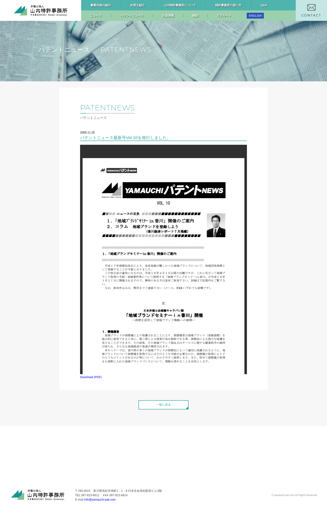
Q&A (264, 5)
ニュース (96, 15)
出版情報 (168, 15)
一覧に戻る (163, 404)
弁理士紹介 (137, 5)
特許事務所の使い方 (228, 5)
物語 (195, 15)
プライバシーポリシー (167, 446)
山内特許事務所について (180, 5)
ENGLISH (255, 15)
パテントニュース (132, 15)
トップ (43, 439)
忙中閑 (104, 471)
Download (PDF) (91, 377)
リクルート (224, 15)
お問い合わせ (161, 439)
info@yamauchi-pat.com (100, 499)
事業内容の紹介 (101, 5)
